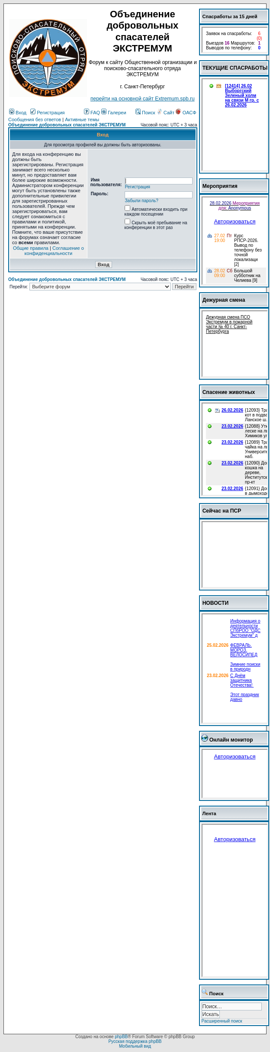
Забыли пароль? (141, 200)
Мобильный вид (135, 1046)
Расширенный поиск (222, 1021)
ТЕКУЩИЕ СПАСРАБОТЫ (235, 68)
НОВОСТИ (215, 603)
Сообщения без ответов (34, 119)
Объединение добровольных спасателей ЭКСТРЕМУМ (66, 125)
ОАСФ (186, 112)
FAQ (92, 112)
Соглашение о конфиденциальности (54, 250)
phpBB (121, 1036)
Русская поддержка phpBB (134, 1041)
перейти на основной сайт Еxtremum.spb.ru (142, 99)
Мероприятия (220, 186)
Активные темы (82, 119)
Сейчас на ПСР (221, 511)
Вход (17, 112)
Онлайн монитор (231, 740)
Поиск (145, 112)
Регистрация (47, 112)
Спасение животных (228, 392)
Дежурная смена (223, 300)
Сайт (166, 112)
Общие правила (30, 248)
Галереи (113, 112)
